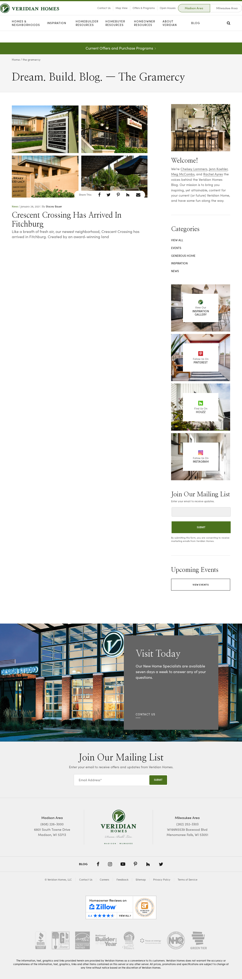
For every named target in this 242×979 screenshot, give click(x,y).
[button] (99, 195)
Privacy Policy (161, 879)
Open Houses (156, 14)
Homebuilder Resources (87, 34)
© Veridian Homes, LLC (58, 879)
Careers (104, 879)
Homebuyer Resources (115, 34)
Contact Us (92, 14)
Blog (195, 34)
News (15, 206)
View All (177, 240)
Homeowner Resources (144, 34)
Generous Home (183, 255)
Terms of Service (187, 879)
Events (176, 248)
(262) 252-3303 (187, 824)
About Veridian (170, 34)
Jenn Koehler (218, 169)
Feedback (122, 879)
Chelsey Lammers (194, 169)
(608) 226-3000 (52, 824)
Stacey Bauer (54, 206)
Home (16, 59)
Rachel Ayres (213, 174)
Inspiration (56, 34)
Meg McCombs (182, 174)
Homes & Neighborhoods (26, 34)
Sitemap (141, 879)
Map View (110, 14)
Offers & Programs (132, 14)
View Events (201, 584)
